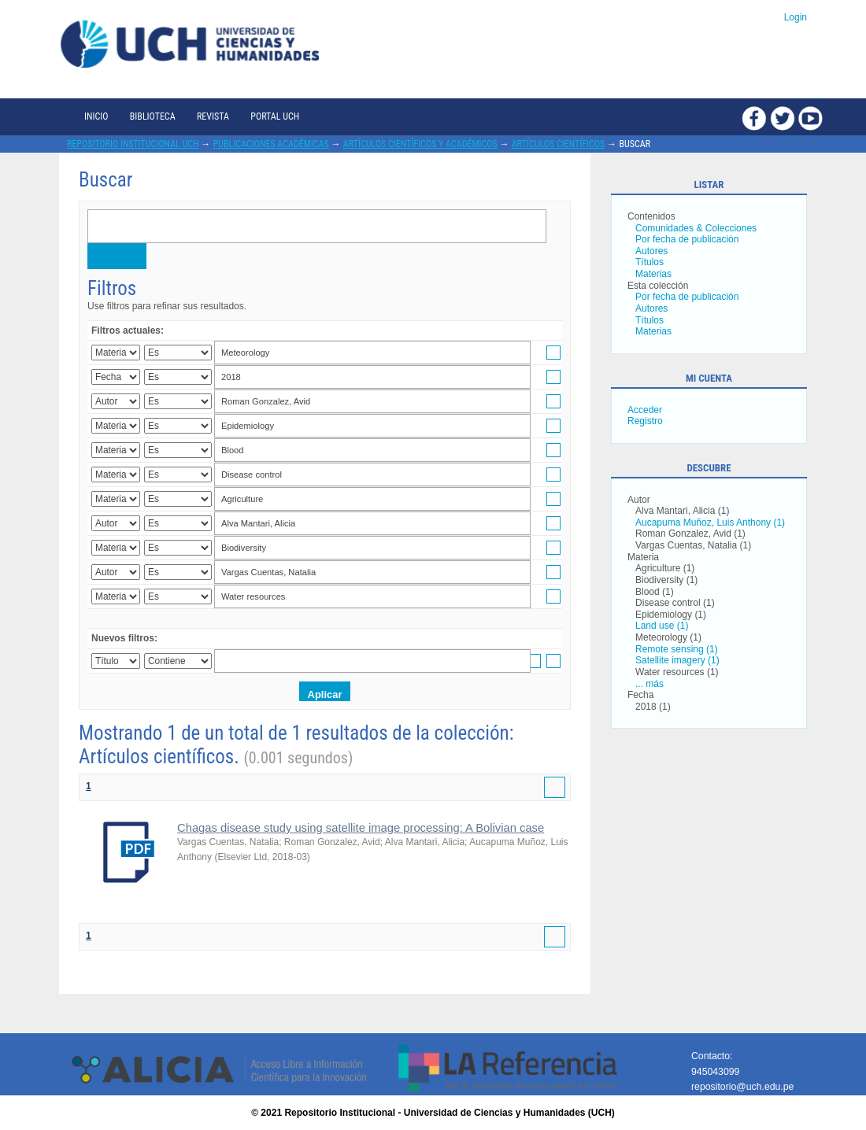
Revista (213, 116)
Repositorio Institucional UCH (133, 144)
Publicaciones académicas (271, 144)
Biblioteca (153, 116)
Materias (653, 273)
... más (649, 683)
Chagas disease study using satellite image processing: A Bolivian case (360, 828)
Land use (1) (661, 625)
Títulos (649, 262)
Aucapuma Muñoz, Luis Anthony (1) (710, 522)
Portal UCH (274, 116)
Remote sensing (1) (676, 649)
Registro (645, 421)
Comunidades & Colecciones (696, 228)
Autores (651, 251)
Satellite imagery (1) (677, 660)
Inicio (96, 116)
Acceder (644, 409)
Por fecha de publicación (686, 239)
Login (795, 17)
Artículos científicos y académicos (420, 144)
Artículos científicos (558, 144)
